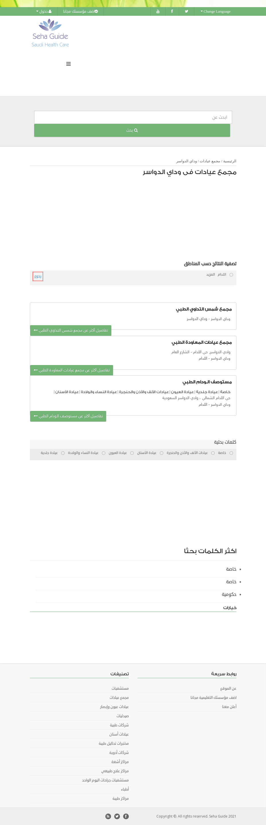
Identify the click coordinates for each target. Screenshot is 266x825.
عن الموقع (228, 688)
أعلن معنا (229, 706)
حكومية (229, 594)
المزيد (210, 274)
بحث (132, 130)
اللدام (203, 358)
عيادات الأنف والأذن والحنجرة (144, 392)
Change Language (216, 11)
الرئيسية (229, 161)
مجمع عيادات (210, 161)
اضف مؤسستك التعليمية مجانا (213, 697)
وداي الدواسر (186, 161)
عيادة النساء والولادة (99, 392)
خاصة (225, 392)
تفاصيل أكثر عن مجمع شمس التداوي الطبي (71, 330)
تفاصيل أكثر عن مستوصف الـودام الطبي (68, 416)
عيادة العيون (182, 392)
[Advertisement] (136, 220)
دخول (43, 11)
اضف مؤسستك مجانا (80, 11)
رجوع (37, 276)
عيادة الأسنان (67, 392)
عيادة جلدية (207, 392)
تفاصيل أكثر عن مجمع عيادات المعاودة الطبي (72, 370)
